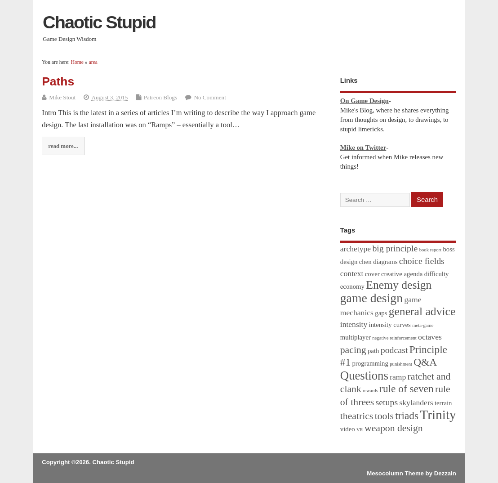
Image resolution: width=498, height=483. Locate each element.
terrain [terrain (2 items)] (443, 403)
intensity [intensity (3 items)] (354, 324)
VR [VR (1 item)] (359, 429)
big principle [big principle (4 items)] (395, 248)
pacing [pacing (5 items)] (353, 349)
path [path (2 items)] (373, 350)
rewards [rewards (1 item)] (370, 390)
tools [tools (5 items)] (384, 416)
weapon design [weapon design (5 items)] (394, 428)
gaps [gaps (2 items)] (381, 313)
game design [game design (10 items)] (371, 298)
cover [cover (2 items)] (372, 273)
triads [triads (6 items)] (406, 415)
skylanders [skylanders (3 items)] (416, 402)
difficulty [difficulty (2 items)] (436, 273)
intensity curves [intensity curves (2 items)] (390, 324)
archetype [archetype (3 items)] (355, 248)
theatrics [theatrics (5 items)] (357, 416)
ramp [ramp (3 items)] (398, 376)
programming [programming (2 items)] (370, 363)
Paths (58, 81)
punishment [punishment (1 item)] (401, 364)
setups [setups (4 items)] (386, 402)
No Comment (210, 97)
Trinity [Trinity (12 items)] (438, 414)
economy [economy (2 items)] (352, 286)
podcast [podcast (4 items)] (394, 350)
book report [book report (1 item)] (430, 249)
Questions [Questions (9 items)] (364, 375)
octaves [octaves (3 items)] (430, 336)
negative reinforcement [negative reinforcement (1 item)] (394, 337)
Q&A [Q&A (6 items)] (425, 362)
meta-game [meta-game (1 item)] (422, 325)
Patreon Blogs (160, 97)
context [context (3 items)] (352, 273)
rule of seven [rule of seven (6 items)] (406, 388)
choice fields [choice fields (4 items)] (422, 261)
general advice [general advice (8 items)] (422, 311)
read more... (63, 146)
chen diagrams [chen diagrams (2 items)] (378, 261)
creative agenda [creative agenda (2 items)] (401, 273)
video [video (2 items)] (347, 429)
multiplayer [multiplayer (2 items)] (355, 337)
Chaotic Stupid (99, 22)
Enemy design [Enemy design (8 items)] (398, 284)
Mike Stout (62, 97)
